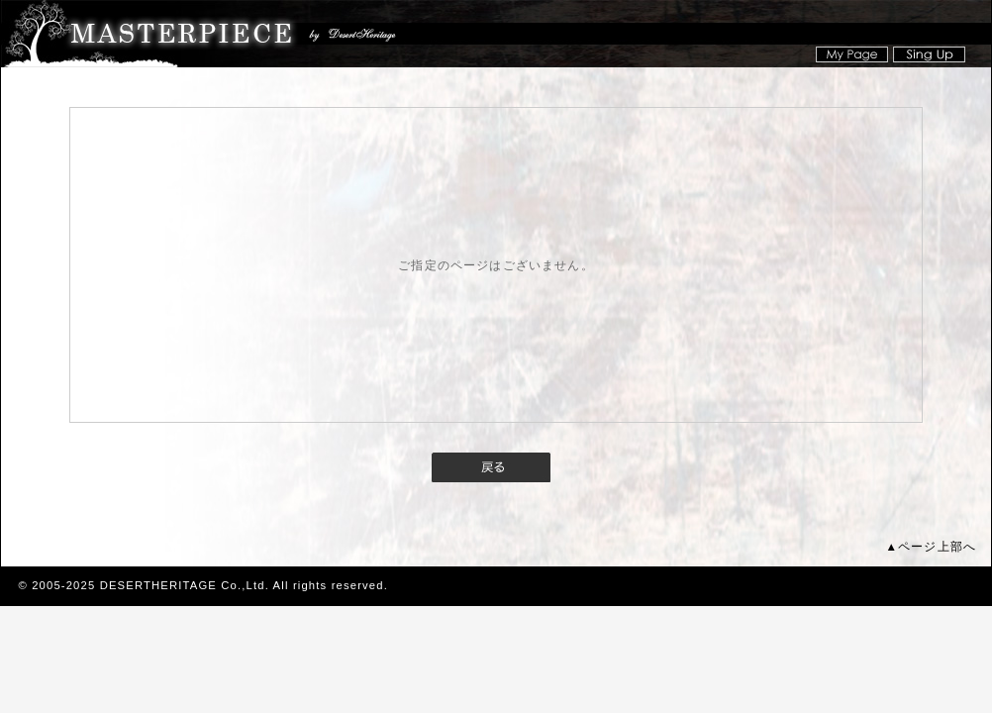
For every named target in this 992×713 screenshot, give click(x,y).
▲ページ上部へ (930, 546)
